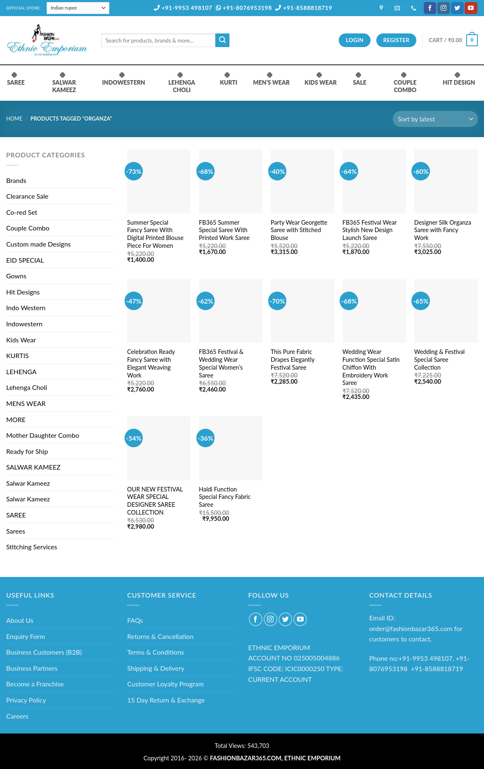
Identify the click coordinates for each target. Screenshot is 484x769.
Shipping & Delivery (155, 668)
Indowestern (24, 324)
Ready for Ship (27, 451)
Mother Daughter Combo (42, 435)
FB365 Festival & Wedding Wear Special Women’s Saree (221, 363)
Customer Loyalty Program (165, 684)
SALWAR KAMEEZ (33, 467)
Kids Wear (21, 340)
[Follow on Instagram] (443, 8)
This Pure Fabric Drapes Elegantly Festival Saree (292, 359)
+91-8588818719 (303, 7)
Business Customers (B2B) (44, 652)
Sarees (15, 531)
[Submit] (222, 40)
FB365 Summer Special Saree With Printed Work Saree (224, 230)
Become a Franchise (35, 684)
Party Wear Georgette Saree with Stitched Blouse (299, 230)
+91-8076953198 (244, 7)
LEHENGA (21, 371)
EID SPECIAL (25, 260)
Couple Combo (28, 228)
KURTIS (17, 355)
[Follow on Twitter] (457, 8)
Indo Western (25, 307)
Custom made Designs (38, 244)
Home (14, 118)
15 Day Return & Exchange (166, 700)
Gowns (16, 276)
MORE (16, 419)
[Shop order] (435, 119)
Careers (17, 716)
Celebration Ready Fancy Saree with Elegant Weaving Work (151, 363)
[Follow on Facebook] (430, 8)
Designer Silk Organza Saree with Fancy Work (442, 230)
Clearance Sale (27, 196)
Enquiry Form (25, 636)
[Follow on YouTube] (471, 8)
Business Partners (31, 668)
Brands (16, 180)
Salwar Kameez (28, 483)
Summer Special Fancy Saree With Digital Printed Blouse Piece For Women (155, 234)
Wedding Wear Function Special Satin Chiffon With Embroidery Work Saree (371, 367)
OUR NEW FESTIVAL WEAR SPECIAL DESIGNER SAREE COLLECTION (155, 501)
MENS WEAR (26, 403)
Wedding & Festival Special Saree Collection (439, 359)
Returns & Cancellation (160, 636)
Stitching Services (31, 547)
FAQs (135, 620)
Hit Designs (23, 292)
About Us (19, 620)
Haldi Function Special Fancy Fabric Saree (225, 497)
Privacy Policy (26, 700)
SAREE (16, 515)
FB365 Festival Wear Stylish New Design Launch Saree (369, 230)
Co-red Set (21, 212)
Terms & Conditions (155, 652)
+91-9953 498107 (183, 7)
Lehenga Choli (26, 387)
